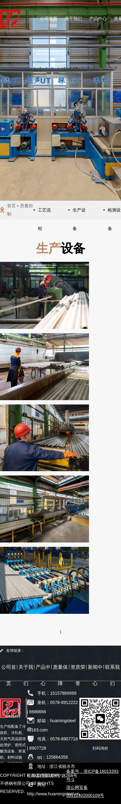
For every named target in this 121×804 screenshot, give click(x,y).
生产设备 (79, 213)
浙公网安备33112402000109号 (85, 791)
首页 (11, 205)
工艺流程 (44, 213)
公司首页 (48, 18)
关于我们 (73, 18)
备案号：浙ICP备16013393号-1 (92, 775)
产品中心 (98, 18)
